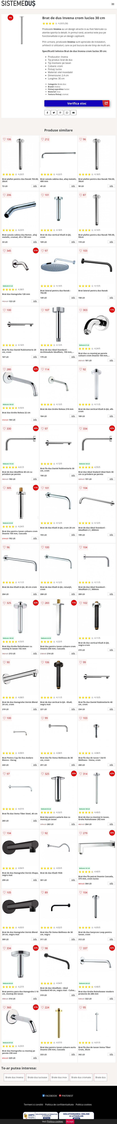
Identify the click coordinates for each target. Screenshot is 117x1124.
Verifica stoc (88, 103)
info (35, 186)
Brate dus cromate (81, 1077)
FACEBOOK (49, 1095)
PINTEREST (66, 1095)
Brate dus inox (59, 1077)
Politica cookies (84, 1104)
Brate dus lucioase (37, 1077)
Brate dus (100, 1077)
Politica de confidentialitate (59, 1104)
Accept (69, 1121)
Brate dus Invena (14, 1077)
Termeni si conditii (33, 1104)
